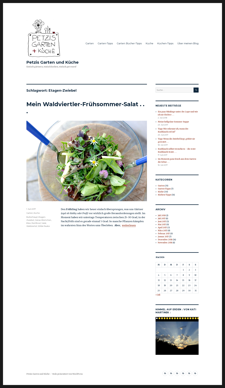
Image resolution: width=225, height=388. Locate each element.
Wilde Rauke (44, 226)
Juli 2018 (162, 215)
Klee (28, 223)
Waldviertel (31, 226)
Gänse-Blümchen (43, 220)
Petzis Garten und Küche (52, 62)
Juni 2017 (162, 221)
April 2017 (162, 227)
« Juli (158, 295)
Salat (43, 223)
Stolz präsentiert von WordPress (67, 374)
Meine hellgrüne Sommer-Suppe (173, 122)
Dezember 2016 (165, 239)
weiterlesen (129, 225)
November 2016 (165, 242)
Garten (90, 43)
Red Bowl (36, 223)
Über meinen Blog (188, 43)
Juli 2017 (161, 218)
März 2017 (162, 230)
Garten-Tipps (105, 43)
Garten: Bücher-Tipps (129, 43)
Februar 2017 (164, 233)
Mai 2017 (162, 224)
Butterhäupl (32, 217)
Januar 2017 (163, 236)
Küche (149, 43)
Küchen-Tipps (165, 43)
